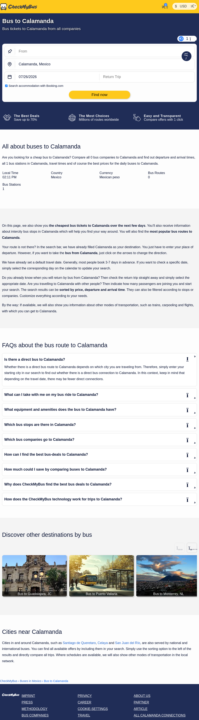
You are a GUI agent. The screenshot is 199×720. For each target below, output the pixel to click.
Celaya (103, 643)
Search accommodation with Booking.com (36, 85)
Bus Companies (35, 715)
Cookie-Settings (93, 709)
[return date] (147, 77)
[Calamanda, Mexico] (105, 64)
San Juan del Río (127, 643)
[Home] (18, 7)
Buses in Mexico (30, 681)
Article (141, 709)
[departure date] (57, 77)
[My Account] (163, 6)
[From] (105, 51)
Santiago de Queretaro (79, 643)
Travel (84, 715)
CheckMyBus (8, 681)
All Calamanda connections (160, 715)
